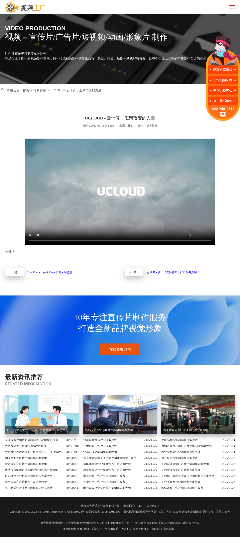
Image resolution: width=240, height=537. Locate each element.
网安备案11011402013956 (104, 511)
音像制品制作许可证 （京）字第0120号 (206, 511)
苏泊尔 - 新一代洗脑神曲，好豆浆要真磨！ (173, 272)
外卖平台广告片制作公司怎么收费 (104, 481)
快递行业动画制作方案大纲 (100, 452)
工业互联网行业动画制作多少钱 (180, 481)
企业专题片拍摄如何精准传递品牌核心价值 (31, 440)
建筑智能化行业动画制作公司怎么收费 (107, 470)
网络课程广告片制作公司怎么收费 (182, 487)
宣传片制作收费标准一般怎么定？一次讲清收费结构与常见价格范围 (34, 452)
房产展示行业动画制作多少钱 (179, 458)
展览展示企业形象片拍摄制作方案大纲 (29, 475)
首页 (26, 90)
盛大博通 (46, 522)
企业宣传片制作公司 (167, 522)
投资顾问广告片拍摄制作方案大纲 (26, 464)
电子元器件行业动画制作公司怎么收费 (29, 487)
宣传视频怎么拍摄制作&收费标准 (25, 446)
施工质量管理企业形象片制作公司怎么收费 (109, 458)
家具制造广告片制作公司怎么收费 (104, 475)
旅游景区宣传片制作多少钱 (100, 440)
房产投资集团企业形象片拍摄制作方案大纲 (31, 470)
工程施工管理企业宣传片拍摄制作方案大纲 (187, 475)
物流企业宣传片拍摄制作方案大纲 (26, 458)
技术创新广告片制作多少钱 (100, 446)
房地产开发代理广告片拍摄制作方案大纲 (186, 446)
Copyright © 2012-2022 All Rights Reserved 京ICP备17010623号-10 (49, 511)
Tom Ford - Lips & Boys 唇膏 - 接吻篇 (49, 272)
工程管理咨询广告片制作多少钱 (180, 470)
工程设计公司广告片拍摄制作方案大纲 (185, 464)
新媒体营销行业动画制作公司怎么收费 (107, 464)
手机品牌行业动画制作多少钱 (179, 440)
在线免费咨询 (120, 349)
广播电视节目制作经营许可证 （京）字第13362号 (150, 511)
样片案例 (39, 90)
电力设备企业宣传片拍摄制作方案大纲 (107, 487)
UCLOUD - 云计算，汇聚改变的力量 (75, 90)
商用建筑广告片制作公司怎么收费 (26, 481)
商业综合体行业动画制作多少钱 (180, 452)
